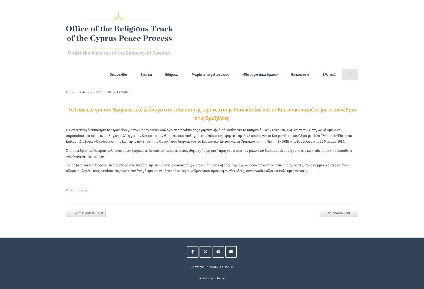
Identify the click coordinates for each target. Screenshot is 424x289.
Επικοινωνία (300, 74)
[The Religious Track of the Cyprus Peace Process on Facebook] (192, 252)
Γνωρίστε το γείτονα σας (210, 74)
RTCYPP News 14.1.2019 (86, 213)
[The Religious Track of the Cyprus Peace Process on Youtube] (218, 252)
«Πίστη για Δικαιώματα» (260, 74)
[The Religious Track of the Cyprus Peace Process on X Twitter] (205, 252)
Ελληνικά (329, 74)
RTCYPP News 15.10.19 (339, 213)
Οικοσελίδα (118, 74)
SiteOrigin (208, 278)
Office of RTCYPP (117, 92)
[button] (350, 74)
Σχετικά (146, 74)
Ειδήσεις (171, 74)
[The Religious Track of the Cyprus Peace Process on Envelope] (231, 252)
